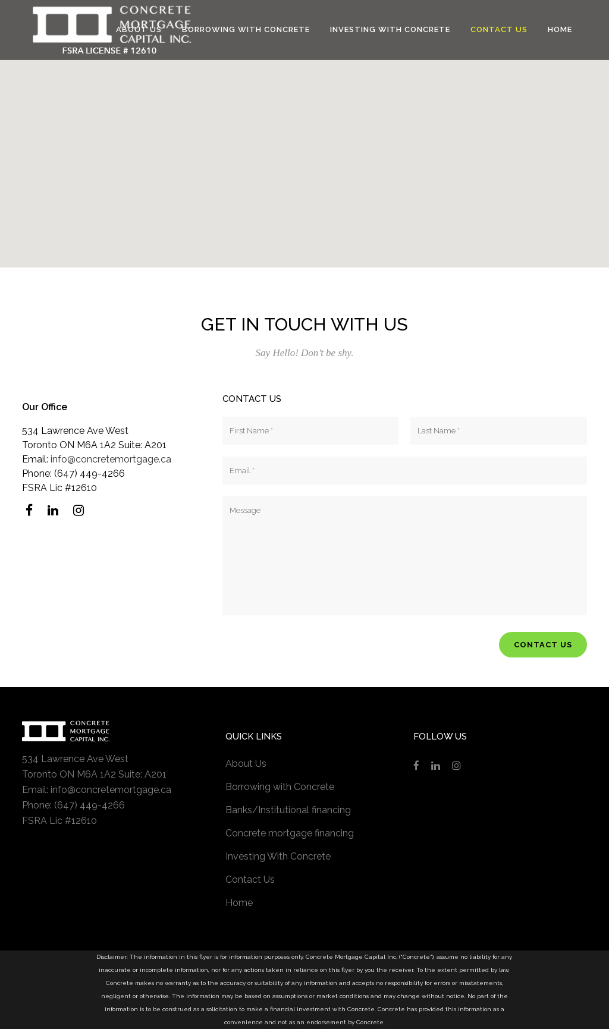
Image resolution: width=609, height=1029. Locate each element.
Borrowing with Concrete (279, 786)
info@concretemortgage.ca (111, 459)
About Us (245, 763)
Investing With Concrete (278, 856)
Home (239, 902)
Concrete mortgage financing (289, 833)
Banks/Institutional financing (288, 810)
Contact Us (250, 879)
